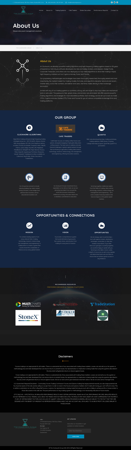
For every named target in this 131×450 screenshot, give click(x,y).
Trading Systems (60, 10)
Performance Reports (101, 10)
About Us (49, 10)
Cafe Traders (73, 10)
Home (41, 10)
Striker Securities (85, 10)
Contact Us (114, 10)
